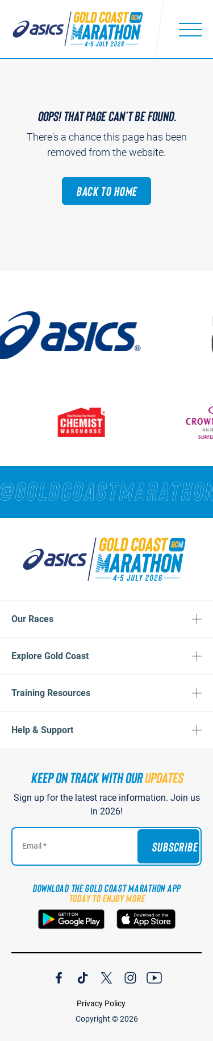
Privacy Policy (101, 1003)
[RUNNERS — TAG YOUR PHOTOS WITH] (106, 490)
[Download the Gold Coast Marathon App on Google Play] (71, 919)
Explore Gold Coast (50, 656)
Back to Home (106, 190)
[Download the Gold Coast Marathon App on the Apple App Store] (146, 919)
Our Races (32, 619)
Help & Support (42, 730)
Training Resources (50, 693)
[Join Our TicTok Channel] (82, 976)
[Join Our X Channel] (106, 976)
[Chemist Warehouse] (89, 422)
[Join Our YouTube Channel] (154, 976)
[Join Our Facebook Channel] (58, 976)
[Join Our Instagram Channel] (130, 976)
